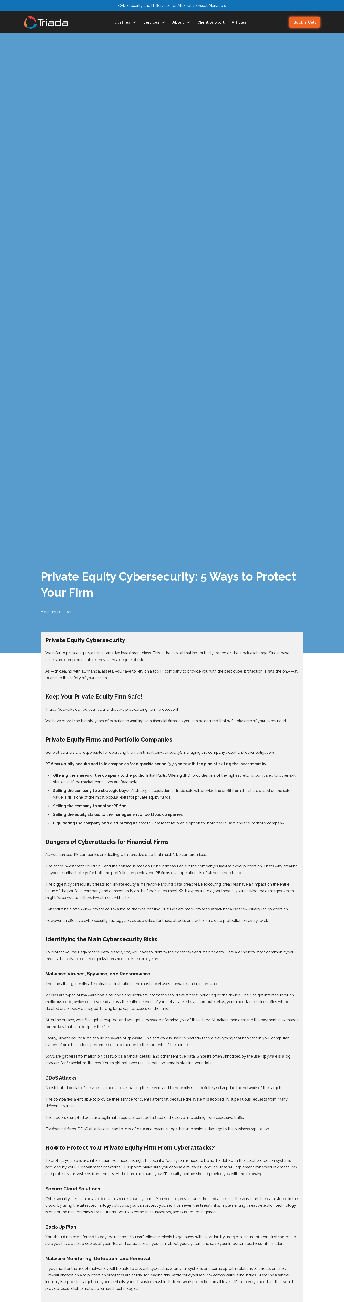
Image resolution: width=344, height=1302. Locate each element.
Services (154, 22)
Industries (123, 22)
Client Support (211, 22)
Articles (239, 22)
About (181, 22)
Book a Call (304, 22)
